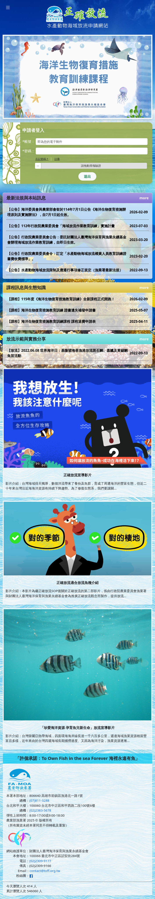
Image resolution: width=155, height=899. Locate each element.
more (144, 198)
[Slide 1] (126, 114)
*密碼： (28, 151)
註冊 (57, 159)
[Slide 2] (131, 114)
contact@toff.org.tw (45, 870)
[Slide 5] (147, 114)
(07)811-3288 (39, 800)
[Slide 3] (136, 114)
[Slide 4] (141, 114)
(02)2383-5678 (40, 810)
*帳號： (28, 141)
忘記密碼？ (42, 159)
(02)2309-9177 (40, 861)
